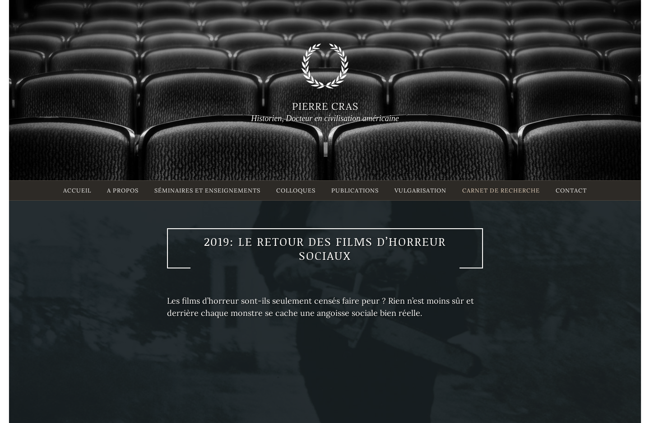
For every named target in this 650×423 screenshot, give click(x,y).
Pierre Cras (325, 106)
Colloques (296, 190)
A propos (123, 190)
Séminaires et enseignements (207, 190)
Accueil (77, 190)
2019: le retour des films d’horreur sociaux (325, 248)
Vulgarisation (420, 190)
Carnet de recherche (501, 190)
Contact (571, 190)
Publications (355, 190)
